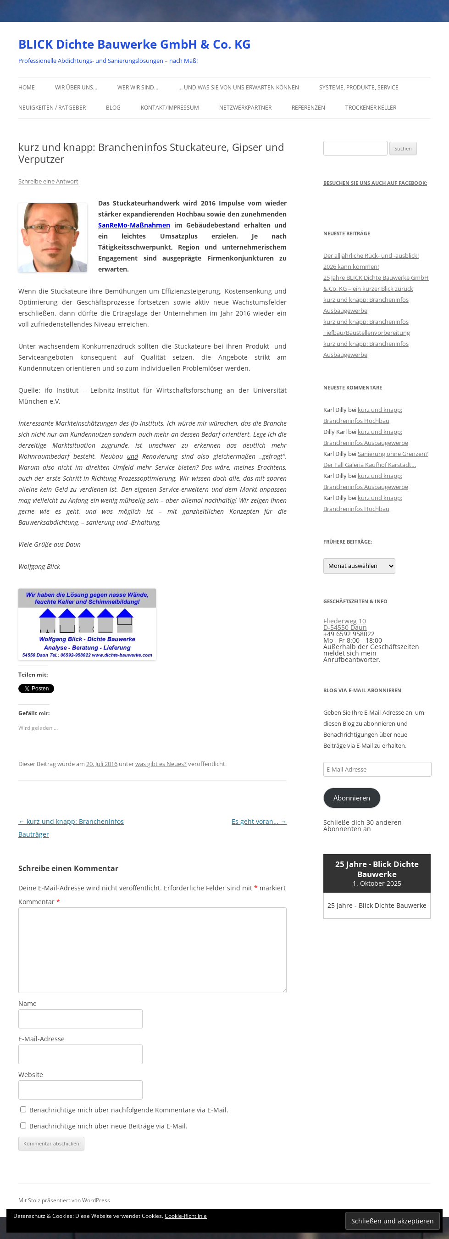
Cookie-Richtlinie (186, 1216)
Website (30, 1074)
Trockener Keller (370, 107)
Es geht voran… (259, 821)
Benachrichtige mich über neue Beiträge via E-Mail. (108, 1126)
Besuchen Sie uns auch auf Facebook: (375, 182)
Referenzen (308, 107)
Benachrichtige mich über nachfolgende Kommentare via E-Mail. (128, 1110)
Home (26, 87)
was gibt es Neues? (161, 764)
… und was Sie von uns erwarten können (238, 87)
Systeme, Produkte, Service (359, 87)
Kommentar (39, 901)
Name (27, 1003)
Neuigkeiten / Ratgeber (52, 107)
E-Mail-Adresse (41, 1038)
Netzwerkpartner (245, 107)
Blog (113, 107)
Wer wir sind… (137, 87)
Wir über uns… (76, 87)
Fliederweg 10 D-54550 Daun (345, 624)
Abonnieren (351, 797)
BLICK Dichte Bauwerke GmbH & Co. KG (134, 44)
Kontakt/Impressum (170, 107)
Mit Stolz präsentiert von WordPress (64, 1200)
